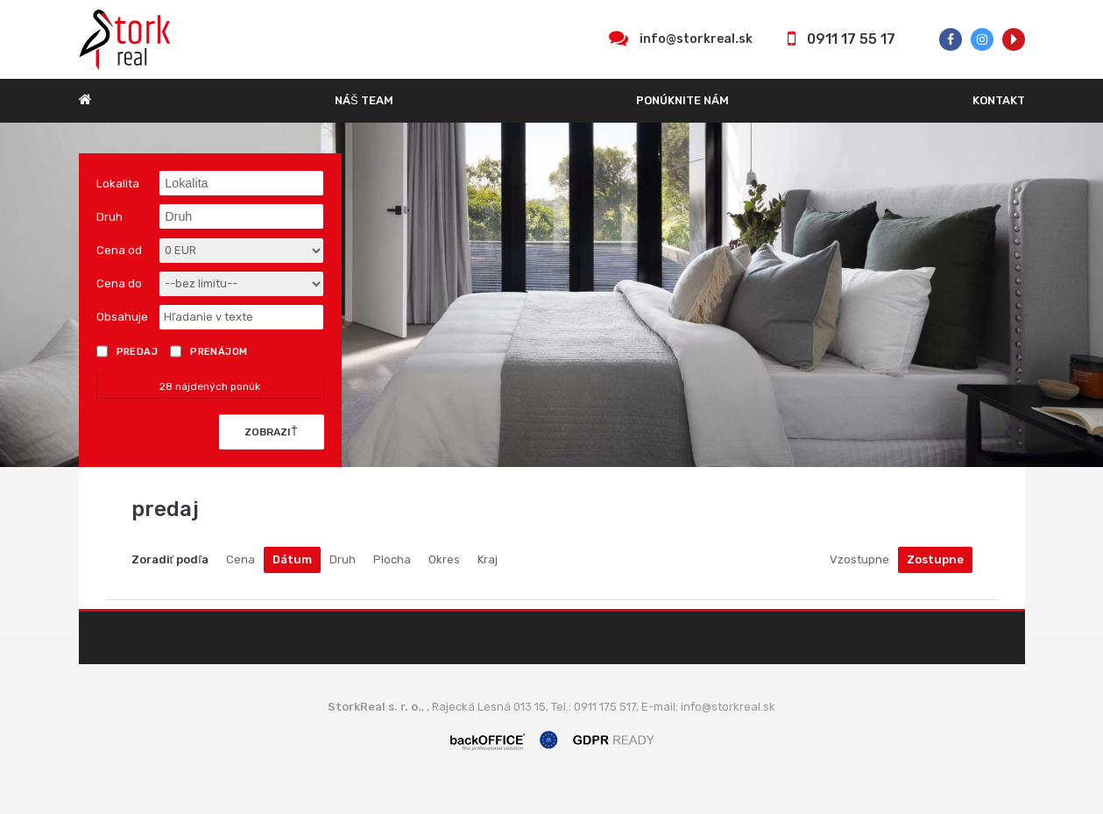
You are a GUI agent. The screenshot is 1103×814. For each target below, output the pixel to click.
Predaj (127, 351)
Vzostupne (859, 559)
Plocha (392, 559)
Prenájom (209, 351)
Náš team (364, 100)
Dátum (292, 559)
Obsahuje (122, 316)
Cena (240, 559)
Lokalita (117, 183)
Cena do (119, 283)
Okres (444, 559)
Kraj (487, 559)
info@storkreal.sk (696, 39)
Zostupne (935, 559)
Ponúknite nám (682, 100)
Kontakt (998, 100)
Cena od (119, 250)
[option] (551, 295)
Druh (342, 559)
